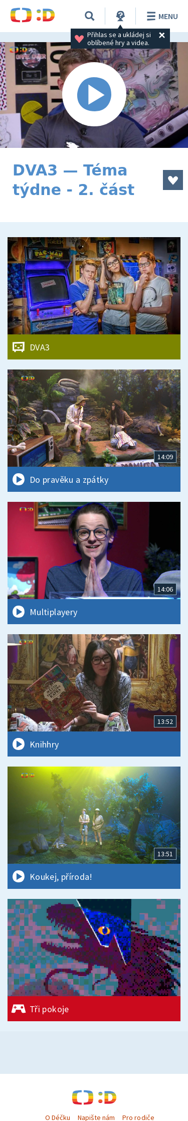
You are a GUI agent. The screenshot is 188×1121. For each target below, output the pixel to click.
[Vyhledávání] (90, 16)
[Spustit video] (94, 95)
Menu (160, 16)
